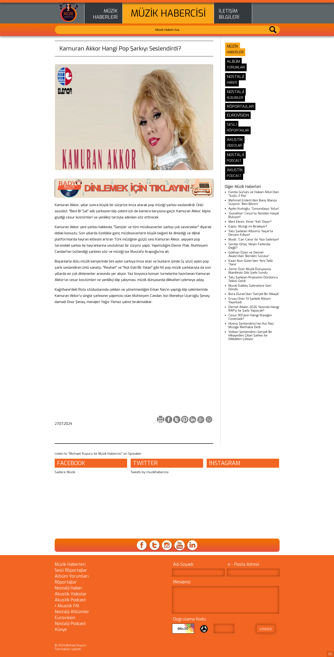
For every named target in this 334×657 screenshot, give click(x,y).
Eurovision (65, 618)
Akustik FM (67, 606)
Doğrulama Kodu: (189, 619)
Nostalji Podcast (70, 623)
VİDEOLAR (234, 145)
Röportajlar (66, 582)
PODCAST (234, 161)
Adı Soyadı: (183, 564)
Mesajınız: (182, 582)
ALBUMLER (235, 97)
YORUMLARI (236, 67)
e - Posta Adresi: (243, 564)
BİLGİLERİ (229, 17)
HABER (232, 82)
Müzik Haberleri (70, 564)
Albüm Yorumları (72, 576)
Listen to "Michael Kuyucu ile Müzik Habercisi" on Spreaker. (98, 454)
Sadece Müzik (65, 472)
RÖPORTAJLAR (238, 130)
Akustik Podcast (70, 600)
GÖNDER (265, 629)
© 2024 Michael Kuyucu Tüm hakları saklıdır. (70, 647)
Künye (61, 629)
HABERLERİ (105, 17)
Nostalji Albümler (72, 612)
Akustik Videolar (71, 594)
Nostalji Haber (68, 588)
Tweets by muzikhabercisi (150, 472)
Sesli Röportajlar (71, 570)
